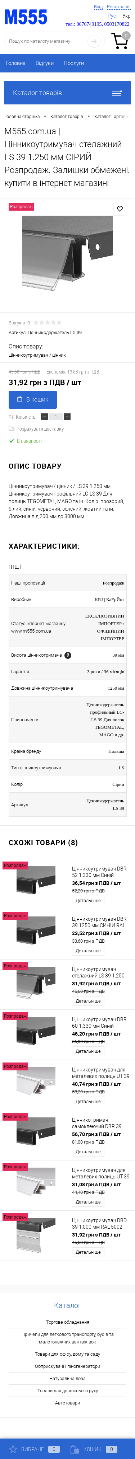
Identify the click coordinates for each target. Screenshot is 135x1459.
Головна (16, 63)
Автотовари (67, 1403)
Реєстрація (119, 6)
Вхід (98, 6)
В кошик (32, 399)
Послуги (74, 63)
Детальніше (88, 900)
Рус (112, 16)
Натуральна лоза (67, 1378)
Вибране (34, 1449)
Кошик (93, 1449)
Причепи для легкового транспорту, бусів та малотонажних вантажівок (68, 1338)
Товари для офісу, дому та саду (67, 1354)
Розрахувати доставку (36, 428)
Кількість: (26, 416)
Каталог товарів (67, 92)
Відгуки (45, 63)
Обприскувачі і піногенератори (67, 1366)
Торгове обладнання (67, 1322)
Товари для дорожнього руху (67, 1390)
